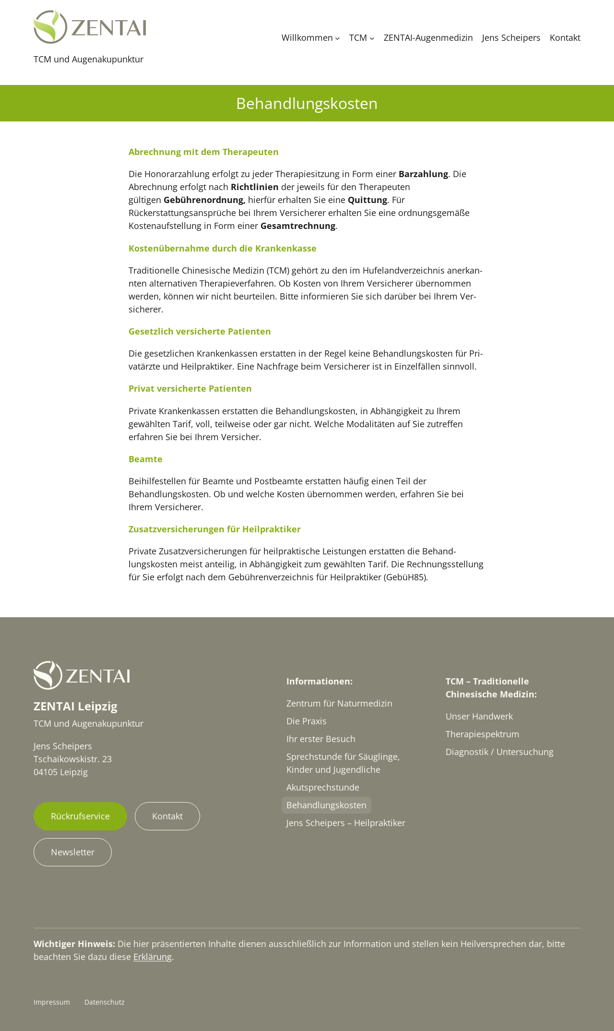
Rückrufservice (80, 816)
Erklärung (152, 956)
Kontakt (167, 816)
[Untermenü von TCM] (372, 37)
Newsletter (72, 852)
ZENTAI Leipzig (76, 706)
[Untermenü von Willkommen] (337, 37)
